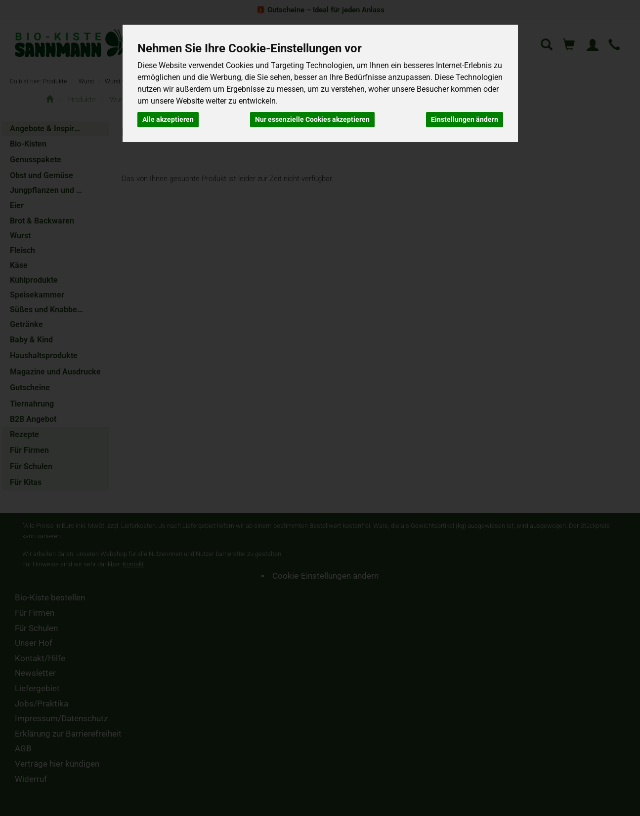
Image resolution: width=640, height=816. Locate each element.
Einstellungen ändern (464, 119)
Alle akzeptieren (168, 119)
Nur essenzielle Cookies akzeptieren (312, 119)
